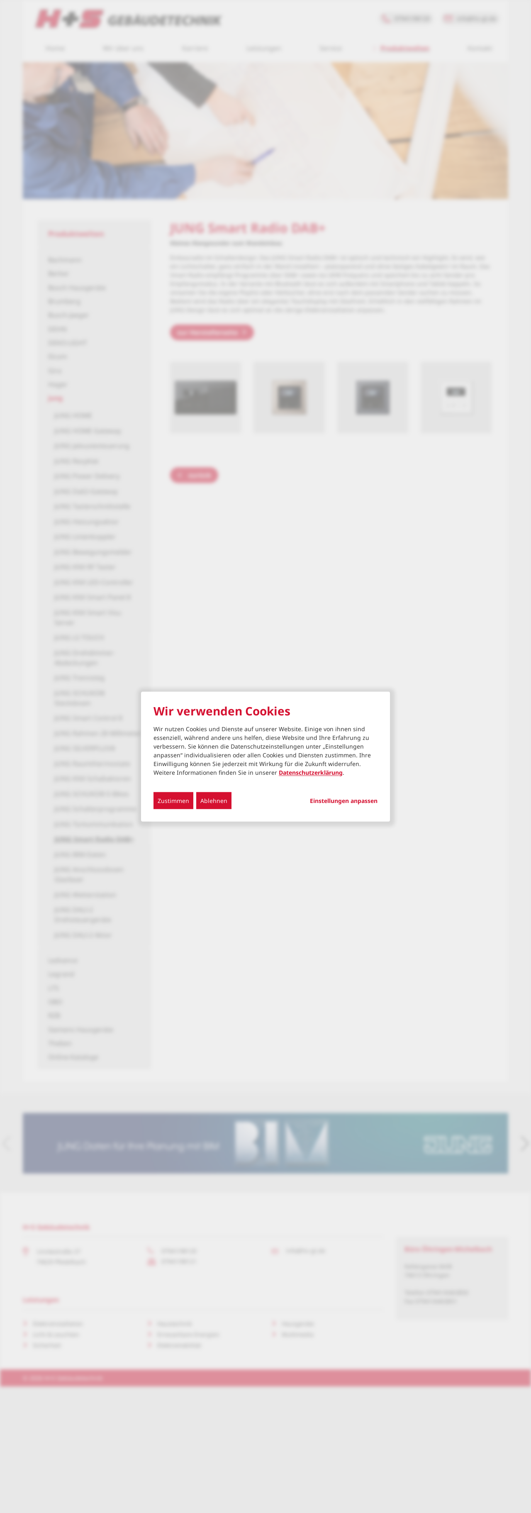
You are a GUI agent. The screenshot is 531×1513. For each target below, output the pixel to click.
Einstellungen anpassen (344, 800)
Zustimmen (173, 800)
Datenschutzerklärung (311, 772)
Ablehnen (213, 800)
